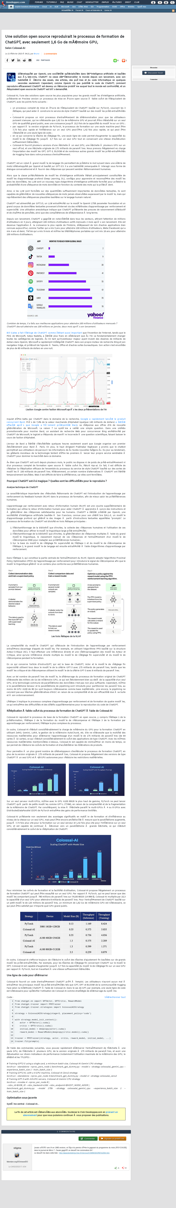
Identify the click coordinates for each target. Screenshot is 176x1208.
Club (136, 2)
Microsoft (65, 7)
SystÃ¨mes (141, 7)
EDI (92, 7)
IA (51, 7)
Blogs (70, 2)
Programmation (103, 7)
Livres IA (108, 10)
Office (122, 7)
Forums (39, 2)
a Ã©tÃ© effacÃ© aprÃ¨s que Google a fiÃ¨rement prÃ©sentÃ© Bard (66, 424)
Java (73, 7)
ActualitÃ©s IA (67, 10)
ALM (56, 7)
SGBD (114, 7)
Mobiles (131, 7)
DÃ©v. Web (83, 7)
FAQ (62, 2)
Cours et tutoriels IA (94, 10)
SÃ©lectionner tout (115, 997)
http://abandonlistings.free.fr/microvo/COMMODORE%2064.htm (84, 1153)
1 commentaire (50, 54)
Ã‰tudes (117, 2)
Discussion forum (153, 73)
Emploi (105, 2)
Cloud (44, 7)
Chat (79, 2)
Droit (128, 2)
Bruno (36, 54)
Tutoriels (51, 2)
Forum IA (79, 10)
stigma (17, 1148)
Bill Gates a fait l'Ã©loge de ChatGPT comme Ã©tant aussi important (44, 333)
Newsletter (91, 2)
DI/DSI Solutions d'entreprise (27, 7)
